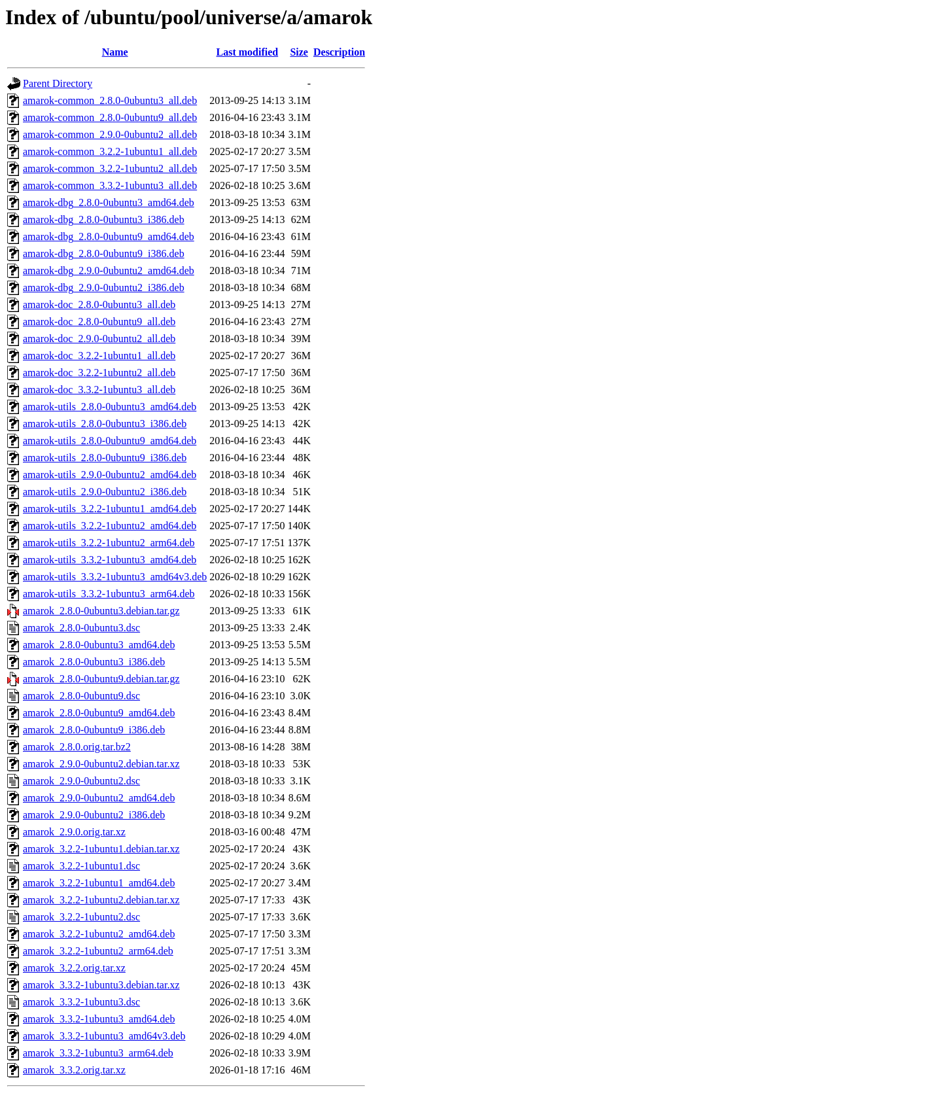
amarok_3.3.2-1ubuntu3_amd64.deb (99, 1018)
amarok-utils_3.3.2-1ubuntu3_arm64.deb (109, 593)
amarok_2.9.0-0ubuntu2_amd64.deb (99, 797)
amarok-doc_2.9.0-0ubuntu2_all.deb (99, 338)
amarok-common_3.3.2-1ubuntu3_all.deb (110, 185)
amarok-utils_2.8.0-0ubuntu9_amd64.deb (109, 440)
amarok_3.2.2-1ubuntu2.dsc (81, 916)
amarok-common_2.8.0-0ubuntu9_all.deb (110, 117)
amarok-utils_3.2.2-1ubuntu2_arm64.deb (109, 542)
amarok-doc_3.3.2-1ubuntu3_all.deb (99, 389)
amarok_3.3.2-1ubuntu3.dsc (81, 1001)
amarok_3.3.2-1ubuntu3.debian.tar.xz (101, 984)
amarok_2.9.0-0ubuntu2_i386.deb (94, 814)
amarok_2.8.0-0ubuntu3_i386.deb (94, 661)
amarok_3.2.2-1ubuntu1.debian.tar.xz (101, 848)
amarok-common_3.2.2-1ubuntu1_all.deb (110, 151)
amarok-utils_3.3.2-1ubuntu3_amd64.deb (109, 559)
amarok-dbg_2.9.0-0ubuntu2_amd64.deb (108, 270)
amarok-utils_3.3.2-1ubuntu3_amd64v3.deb (115, 576)
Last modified (248, 52)
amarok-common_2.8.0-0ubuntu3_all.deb (110, 100)
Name (115, 52)
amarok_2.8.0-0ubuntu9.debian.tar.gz (101, 678)
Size (299, 52)
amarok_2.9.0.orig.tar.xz (74, 831)
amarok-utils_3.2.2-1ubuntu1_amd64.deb (109, 508)
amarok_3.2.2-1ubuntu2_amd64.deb (99, 933)
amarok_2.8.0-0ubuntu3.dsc (81, 627)
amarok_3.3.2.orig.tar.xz (74, 1069)
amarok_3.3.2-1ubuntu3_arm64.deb (98, 1052)
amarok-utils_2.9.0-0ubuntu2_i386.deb (104, 491)
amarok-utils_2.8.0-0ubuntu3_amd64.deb (109, 406)
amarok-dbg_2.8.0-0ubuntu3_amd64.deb (108, 202)
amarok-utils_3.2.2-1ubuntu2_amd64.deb (109, 525)
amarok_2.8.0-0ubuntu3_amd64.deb (99, 644)
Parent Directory (57, 83)
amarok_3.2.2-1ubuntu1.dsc (81, 865)
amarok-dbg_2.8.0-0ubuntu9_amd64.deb (108, 236)
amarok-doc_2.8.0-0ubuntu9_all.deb (99, 321)
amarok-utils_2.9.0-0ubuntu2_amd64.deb (109, 474)
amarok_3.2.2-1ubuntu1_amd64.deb (99, 882)
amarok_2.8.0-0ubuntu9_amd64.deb (99, 712)
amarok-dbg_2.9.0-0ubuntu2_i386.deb (103, 287)
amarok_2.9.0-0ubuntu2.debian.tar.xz (101, 763)
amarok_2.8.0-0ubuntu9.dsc (81, 695)
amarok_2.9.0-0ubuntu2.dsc (81, 780)
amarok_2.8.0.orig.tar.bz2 (77, 746)
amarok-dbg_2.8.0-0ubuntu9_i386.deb (103, 253)
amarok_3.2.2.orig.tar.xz (74, 967)
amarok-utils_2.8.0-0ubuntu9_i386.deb (104, 457)
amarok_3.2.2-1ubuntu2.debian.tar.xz (101, 899)
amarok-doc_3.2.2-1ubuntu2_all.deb (99, 372)
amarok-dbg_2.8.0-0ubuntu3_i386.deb (103, 219)
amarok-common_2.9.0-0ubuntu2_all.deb (110, 134)
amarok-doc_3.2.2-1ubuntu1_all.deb (99, 355)
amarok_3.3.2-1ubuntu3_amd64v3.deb (104, 1035)
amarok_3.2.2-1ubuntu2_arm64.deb (98, 950)
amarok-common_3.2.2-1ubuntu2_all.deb (110, 168)
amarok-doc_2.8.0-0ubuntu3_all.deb (99, 304)
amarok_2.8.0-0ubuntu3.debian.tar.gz (101, 610)
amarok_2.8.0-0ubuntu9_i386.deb (94, 729)
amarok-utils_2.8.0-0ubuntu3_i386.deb (104, 423)
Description (339, 52)
